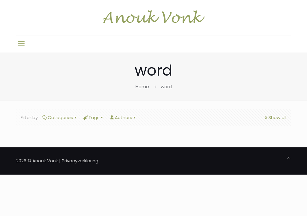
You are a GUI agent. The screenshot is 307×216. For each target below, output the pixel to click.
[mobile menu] (21, 44)
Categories (60, 117)
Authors (123, 117)
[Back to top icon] (288, 158)
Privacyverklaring (80, 161)
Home (142, 86)
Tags (93, 117)
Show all (275, 117)
